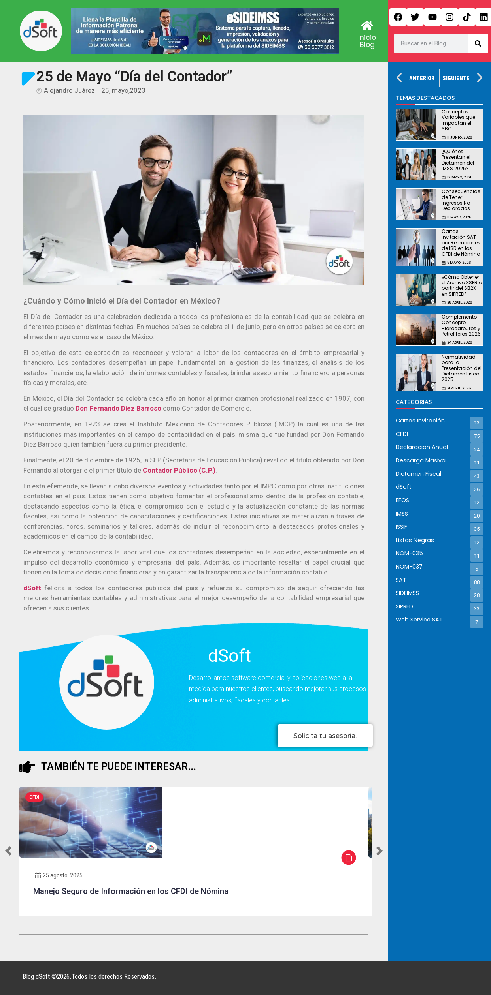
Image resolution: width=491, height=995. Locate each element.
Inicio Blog (367, 41)
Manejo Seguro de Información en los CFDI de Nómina (131, 891)
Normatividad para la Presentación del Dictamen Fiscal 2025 (462, 368)
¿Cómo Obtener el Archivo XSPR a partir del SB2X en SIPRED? (462, 285)
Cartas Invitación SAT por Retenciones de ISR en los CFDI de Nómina (461, 242)
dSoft (33, 588)
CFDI (34, 797)
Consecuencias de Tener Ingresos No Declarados (461, 200)
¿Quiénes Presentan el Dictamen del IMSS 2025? (458, 160)
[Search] (478, 43)
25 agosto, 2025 (59, 875)
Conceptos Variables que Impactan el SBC (458, 120)
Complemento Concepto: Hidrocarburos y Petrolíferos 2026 (461, 325)
